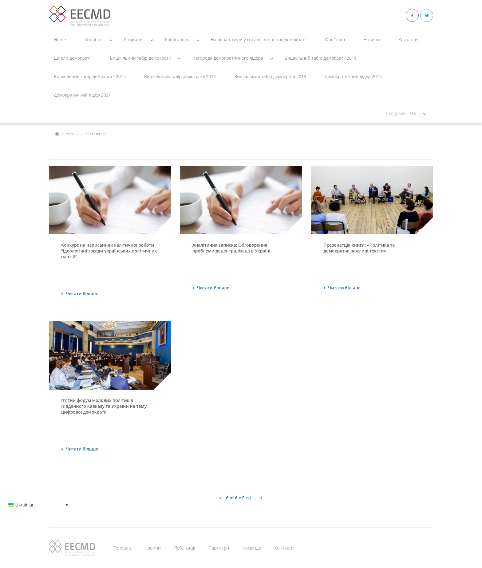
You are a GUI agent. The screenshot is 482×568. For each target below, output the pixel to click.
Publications (177, 39)
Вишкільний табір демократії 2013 (270, 76)
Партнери (218, 548)
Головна (122, 548)
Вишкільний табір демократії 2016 (321, 58)
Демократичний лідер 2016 (353, 76)
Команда (252, 548)
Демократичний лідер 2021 (82, 95)
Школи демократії (72, 58)
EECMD (79, 16)
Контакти (408, 39)
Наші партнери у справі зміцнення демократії (259, 39)
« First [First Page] (245, 498)
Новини (371, 39)
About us (93, 39)
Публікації (184, 548)
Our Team (335, 39)
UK (413, 113)
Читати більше (82, 293)
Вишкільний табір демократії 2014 (180, 76)
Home (60, 39)
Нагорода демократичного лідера (227, 58)
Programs (133, 39)
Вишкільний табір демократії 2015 (90, 76)
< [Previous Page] (220, 497)
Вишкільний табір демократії (140, 58)
